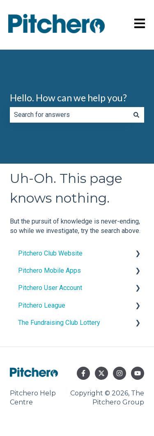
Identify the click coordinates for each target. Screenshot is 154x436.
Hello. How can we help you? (68, 97)
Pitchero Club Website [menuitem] (50, 253)
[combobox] (69, 115)
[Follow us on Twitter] (101, 373)
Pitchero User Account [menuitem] (50, 288)
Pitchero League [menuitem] (41, 305)
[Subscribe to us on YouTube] (137, 373)
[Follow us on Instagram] (119, 373)
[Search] (136, 115)
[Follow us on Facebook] (83, 373)
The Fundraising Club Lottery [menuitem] (59, 322)
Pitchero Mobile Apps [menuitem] (49, 270)
